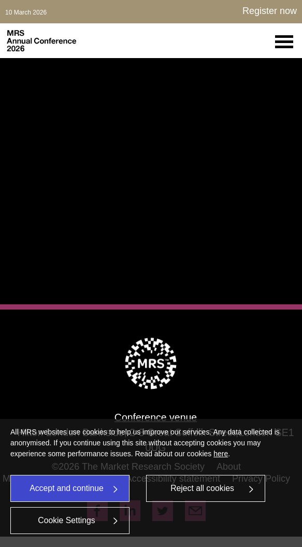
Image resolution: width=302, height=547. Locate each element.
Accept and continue (74, 488)
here (220, 454)
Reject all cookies (212, 488)
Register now (269, 11)
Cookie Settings (78, 520)
